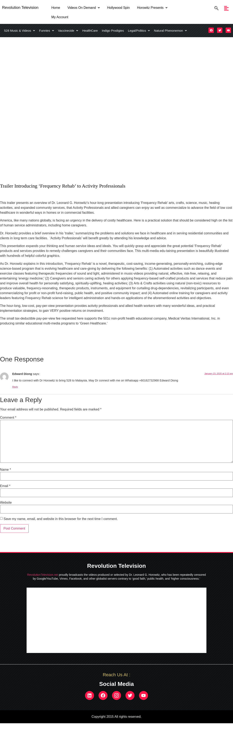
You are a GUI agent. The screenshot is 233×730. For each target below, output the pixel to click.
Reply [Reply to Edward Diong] (15, 387)
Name (5, 469)
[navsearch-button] (215, 8)
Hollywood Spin (118, 7)
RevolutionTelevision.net (42, 574)
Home (55, 7)
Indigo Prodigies (113, 30)
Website (6, 502)
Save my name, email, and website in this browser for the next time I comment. (60, 519)
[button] (83, 7)
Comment (8, 417)
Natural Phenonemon (170, 30)
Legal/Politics (139, 30)
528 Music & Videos (19, 30)
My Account (59, 17)
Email (5, 486)
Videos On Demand (83, 7)
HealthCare (90, 30)
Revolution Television (20, 7)
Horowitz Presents (152, 7)
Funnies (46, 30)
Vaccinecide (68, 30)
